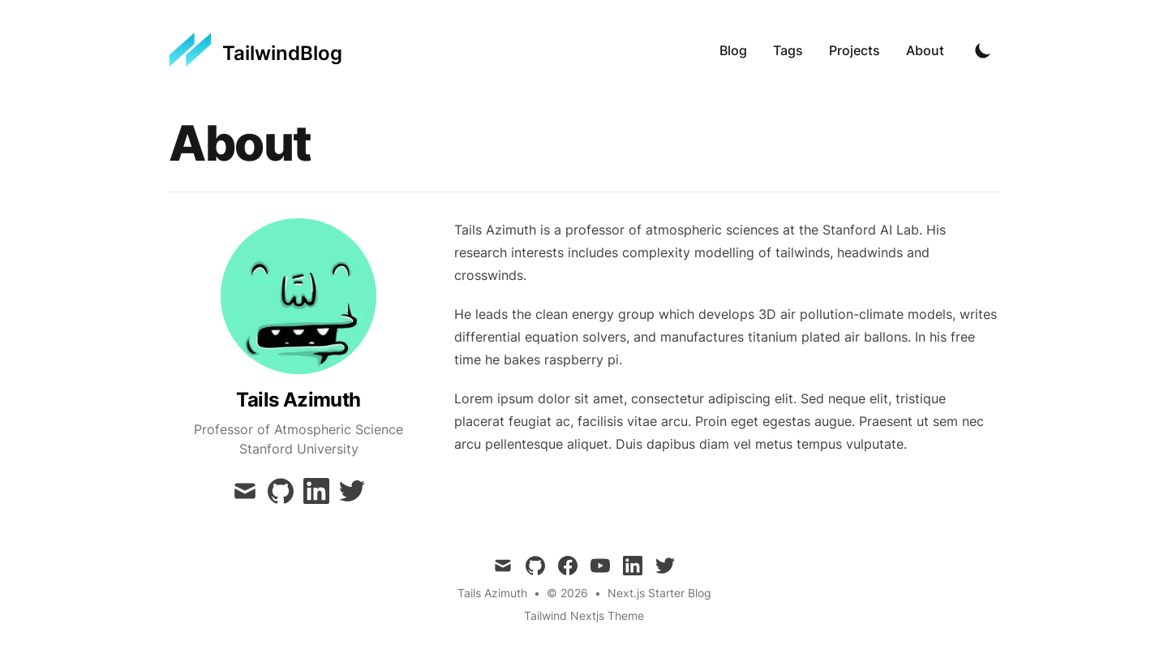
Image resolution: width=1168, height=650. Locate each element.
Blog (733, 50)
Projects (854, 50)
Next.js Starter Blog (659, 593)
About (925, 50)
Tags (788, 50)
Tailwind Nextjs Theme (584, 615)
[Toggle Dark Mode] (983, 50)
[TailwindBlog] (255, 50)
